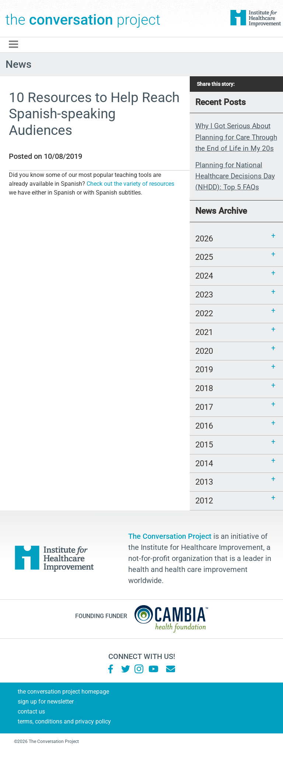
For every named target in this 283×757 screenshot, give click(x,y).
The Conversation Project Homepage (63, 691)
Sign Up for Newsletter (46, 701)
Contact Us (31, 711)
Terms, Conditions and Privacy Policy (64, 721)
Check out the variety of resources (130, 183)
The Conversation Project (83, 18)
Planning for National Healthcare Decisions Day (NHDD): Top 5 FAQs (235, 176)
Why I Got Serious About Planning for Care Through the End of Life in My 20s (236, 137)
